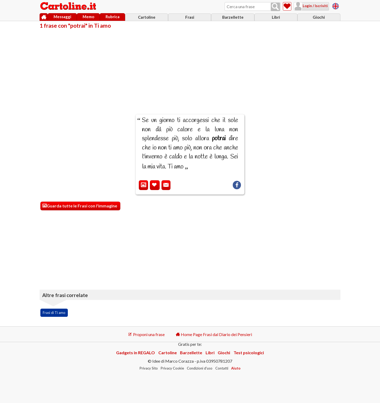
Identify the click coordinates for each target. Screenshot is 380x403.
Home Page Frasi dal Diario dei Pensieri (214, 334)
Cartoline (146, 17)
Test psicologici (249, 352)
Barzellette (233, 17)
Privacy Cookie (172, 368)
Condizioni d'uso (199, 368)
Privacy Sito (149, 368)
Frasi (189, 17)
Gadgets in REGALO (135, 352)
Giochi (319, 17)
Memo (88, 16)
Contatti (221, 368)
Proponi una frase (146, 334)
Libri (276, 17)
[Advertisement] (190, 68)
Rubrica (113, 16)
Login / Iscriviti (315, 6)
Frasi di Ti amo (54, 312)
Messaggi (62, 16)
